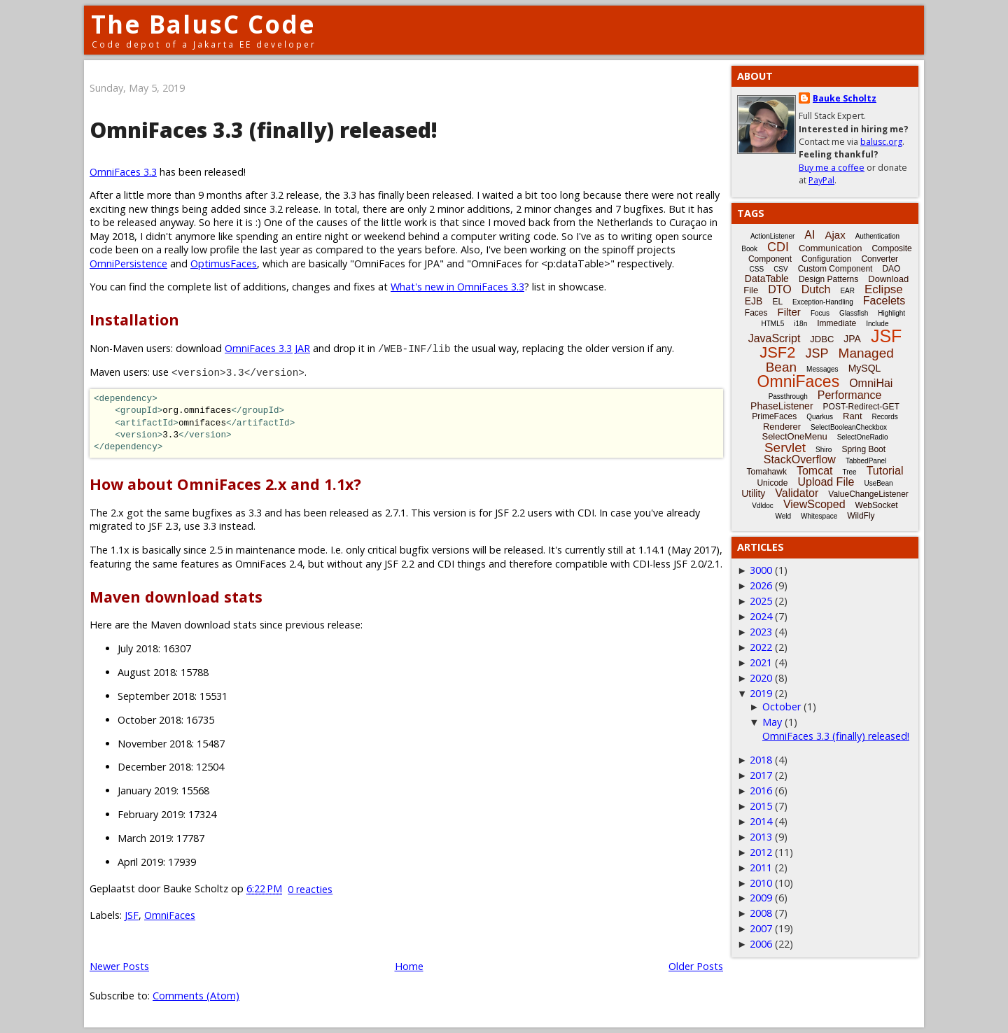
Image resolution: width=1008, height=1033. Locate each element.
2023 (761, 631)
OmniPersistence (128, 263)
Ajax (835, 235)
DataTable (767, 278)
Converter (879, 259)
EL (777, 302)
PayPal (821, 180)
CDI (778, 247)
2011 (761, 867)
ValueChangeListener (868, 494)
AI (809, 235)
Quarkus (819, 417)
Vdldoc (763, 506)
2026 (761, 585)
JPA (852, 338)
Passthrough (788, 396)
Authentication (877, 236)
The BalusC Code (203, 24)
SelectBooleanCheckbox (849, 427)
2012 (761, 852)
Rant (852, 416)
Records (885, 417)
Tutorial (885, 471)
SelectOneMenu (794, 436)
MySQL (864, 368)
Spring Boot (863, 449)
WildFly (860, 516)
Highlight (891, 313)
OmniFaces (169, 915)
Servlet (785, 447)
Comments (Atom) (196, 995)
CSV (781, 269)
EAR (847, 291)
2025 (761, 600)
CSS (757, 269)
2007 (761, 928)
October (781, 706)
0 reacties (310, 889)
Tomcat (815, 471)
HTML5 (773, 324)
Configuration (826, 259)
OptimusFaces (223, 263)
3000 (761, 570)
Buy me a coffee (831, 168)
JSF (132, 915)
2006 (761, 943)
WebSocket (876, 505)
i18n (800, 324)
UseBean (878, 483)
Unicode (772, 483)
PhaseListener (781, 406)
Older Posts (695, 966)
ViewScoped (814, 504)
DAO (891, 269)
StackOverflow (800, 459)
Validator (796, 493)
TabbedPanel (866, 461)
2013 (761, 836)
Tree (849, 472)
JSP (817, 353)
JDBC (822, 339)
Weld (783, 516)
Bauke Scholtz (844, 98)
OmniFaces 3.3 (123, 171)
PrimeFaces (774, 416)
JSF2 (777, 352)
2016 (761, 790)
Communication (830, 248)
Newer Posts (119, 966)
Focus (820, 313)
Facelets (884, 301)
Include (877, 324)
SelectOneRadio (862, 437)
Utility (753, 493)
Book (749, 249)
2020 (761, 677)
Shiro (824, 450)
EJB (754, 301)
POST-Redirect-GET (861, 407)
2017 (761, 775)
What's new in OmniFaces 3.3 (457, 286)
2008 (761, 913)
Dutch (816, 289)
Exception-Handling (822, 302)
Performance (850, 395)
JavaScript (774, 338)
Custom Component (835, 269)
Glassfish (853, 313)
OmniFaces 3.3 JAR (267, 348)
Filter (789, 312)
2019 (761, 693)
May (772, 722)
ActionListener (772, 236)
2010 (761, 883)
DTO (779, 289)
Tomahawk (767, 472)
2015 (761, 806)
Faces (756, 313)
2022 (761, 647)
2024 (761, 616)
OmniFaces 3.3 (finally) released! (264, 129)
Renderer (782, 426)
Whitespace (819, 516)
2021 (761, 662)
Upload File (825, 482)
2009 (761, 897)
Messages (822, 369)
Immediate (836, 323)
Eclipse (883, 289)
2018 (761, 759)
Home (409, 966)
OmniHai (870, 383)
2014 (761, 821)
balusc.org (881, 142)
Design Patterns (828, 279)
